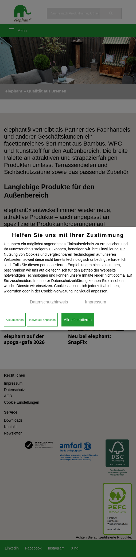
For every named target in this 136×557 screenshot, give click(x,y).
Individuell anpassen (42, 319)
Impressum (95, 301)
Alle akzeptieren (78, 319)
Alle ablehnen (15, 319)
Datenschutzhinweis (49, 301)
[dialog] (68, 278)
